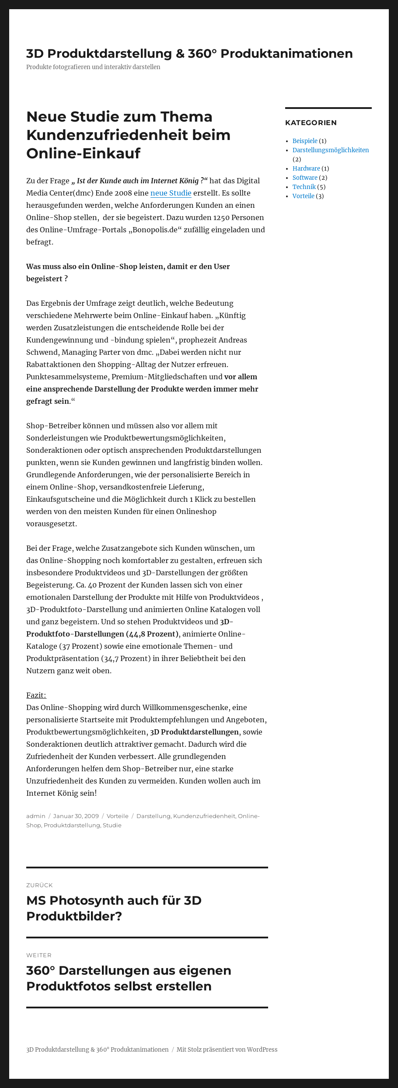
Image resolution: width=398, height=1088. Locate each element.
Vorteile (118, 815)
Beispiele (305, 141)
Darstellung (153, 815)
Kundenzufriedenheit (204, 815)
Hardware (306, 168)
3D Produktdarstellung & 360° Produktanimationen (189, 53)
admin (35, 815)
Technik (304, 187)
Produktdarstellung (72, 825)
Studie (112, 825)
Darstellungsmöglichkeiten (331, 150)
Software (305, 178)
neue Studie (171, 193)
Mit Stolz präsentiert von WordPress (227, 1049)
